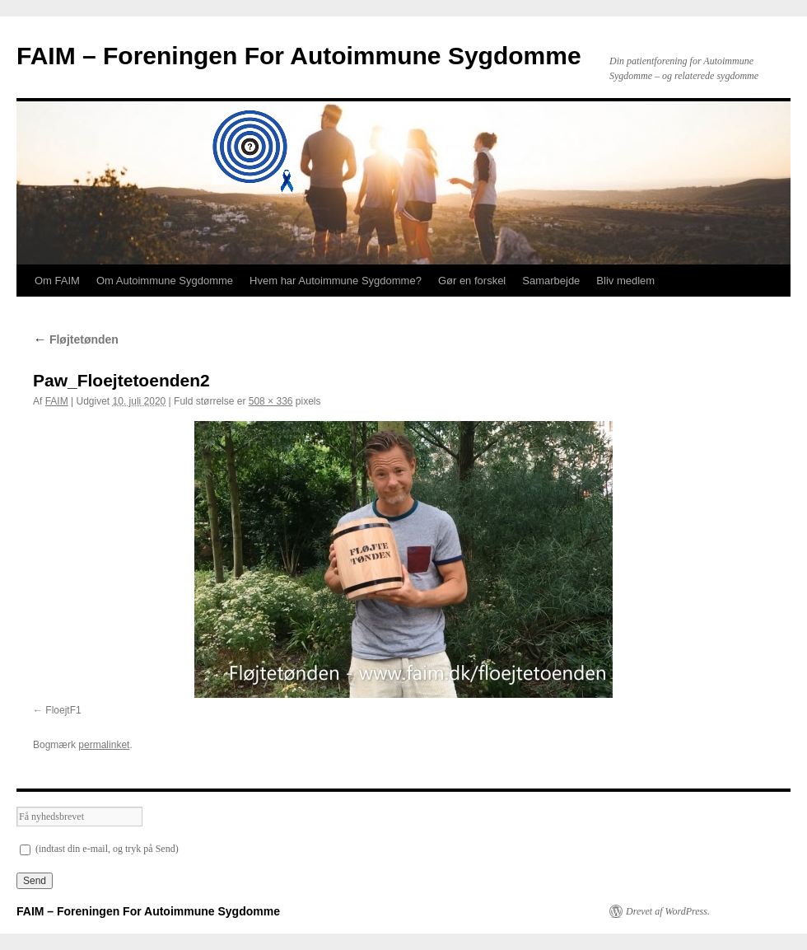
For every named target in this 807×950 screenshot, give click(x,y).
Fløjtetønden (76, 339)
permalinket (103, 745)
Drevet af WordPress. (668, 911)
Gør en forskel (472, 280)
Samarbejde (551, 280)
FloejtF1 (63, 710)
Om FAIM (57, 280)
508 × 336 (271, 401)
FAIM (56, 401)
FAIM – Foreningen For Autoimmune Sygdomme (298, 55)
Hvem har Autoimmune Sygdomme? (336, 280)
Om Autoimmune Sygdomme (164, 280)
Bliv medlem (625, 280)
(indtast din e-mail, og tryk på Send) (99, 848)
